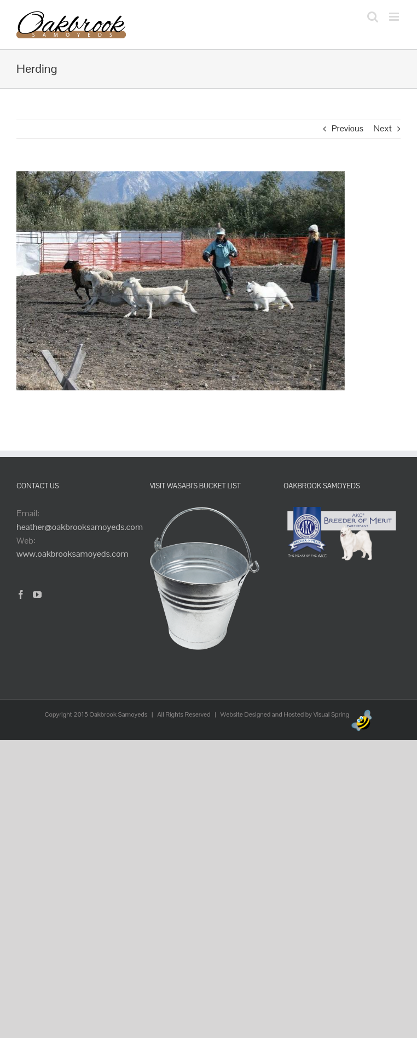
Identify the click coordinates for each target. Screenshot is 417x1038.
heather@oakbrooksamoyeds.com (79, 527)
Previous (347, 128)
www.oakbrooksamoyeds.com (72, 554)
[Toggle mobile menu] (395, 16)
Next (382, 128)
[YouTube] (37, 594)
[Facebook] (20, 594)
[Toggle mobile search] (372, 16)
